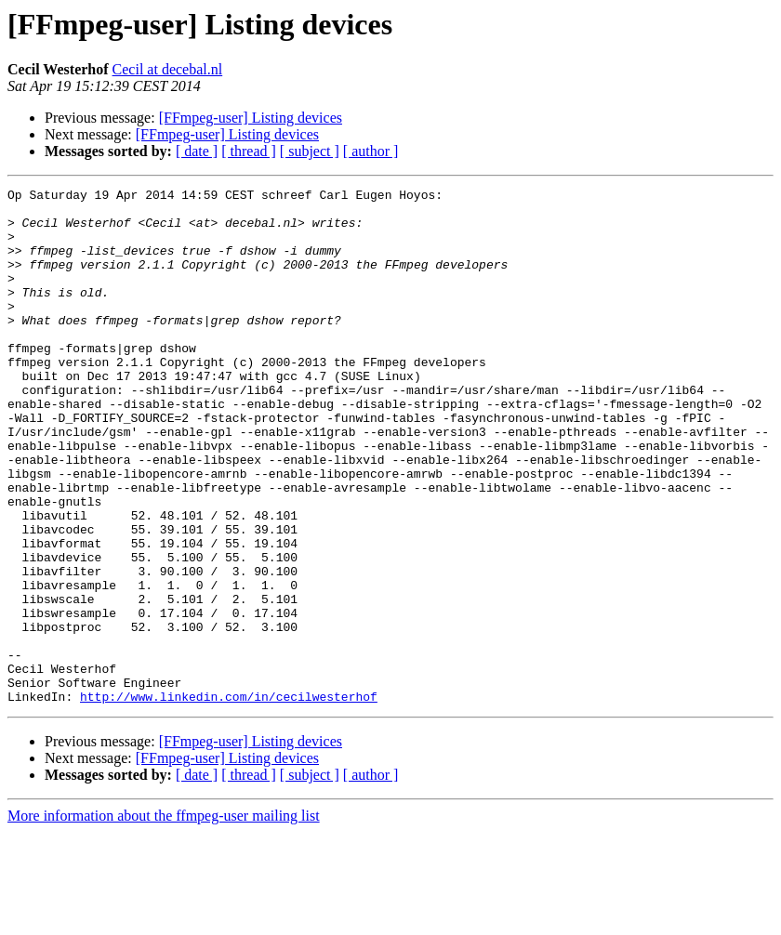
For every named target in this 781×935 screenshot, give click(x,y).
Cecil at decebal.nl (168, 69)
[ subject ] (309, 151)
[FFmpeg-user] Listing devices (250, 117)
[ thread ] (248, 151)
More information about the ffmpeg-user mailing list (163, 919)
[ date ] (197, 151)
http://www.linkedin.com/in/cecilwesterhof (228, 799)
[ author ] (371, 151)
